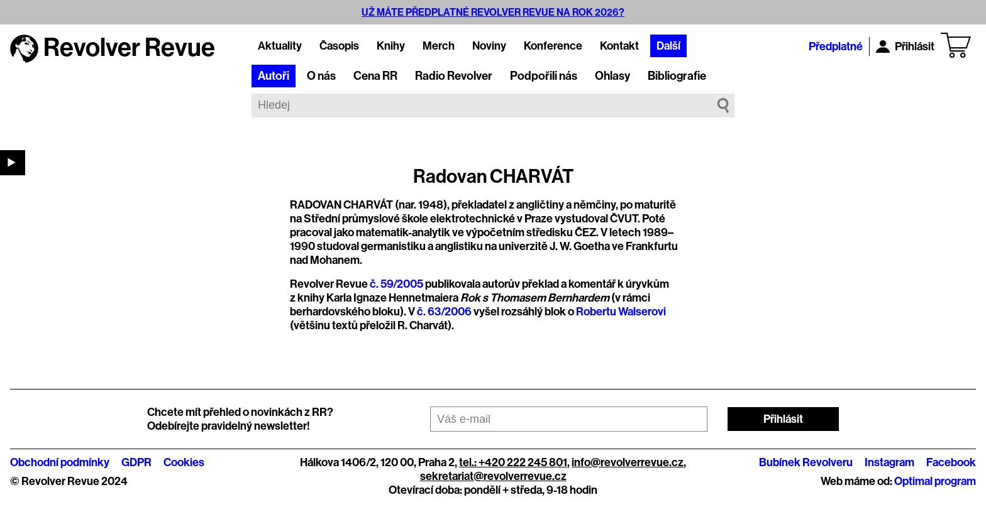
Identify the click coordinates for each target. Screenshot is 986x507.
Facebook (951, 462)
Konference (553, 46)
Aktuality (280, 46)
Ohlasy (612, 76)
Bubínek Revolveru (806, 462)
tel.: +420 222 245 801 (513, 462)
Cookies (183, 462)
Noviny (489, 46)
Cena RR (375, 76)
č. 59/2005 (396, 284)
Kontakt (619, 46)
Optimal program (935, 481)
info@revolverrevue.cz (628, 462)
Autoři (273, 76)
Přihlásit (905, 46)
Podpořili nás (543, 76)
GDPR (136, 462)
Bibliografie (677, 76)
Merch (439, 46)
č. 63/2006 (444, 312)
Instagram (889, 462)
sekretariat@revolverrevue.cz (493, 476)
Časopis (339, 46)
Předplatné (836, 46)
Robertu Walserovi (621, 312)
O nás (321, 76)
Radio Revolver (453, 76)
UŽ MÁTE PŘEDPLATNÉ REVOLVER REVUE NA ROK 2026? (493, 12)
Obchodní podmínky (59, 462)
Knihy (391, 46)
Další (668, 46)
